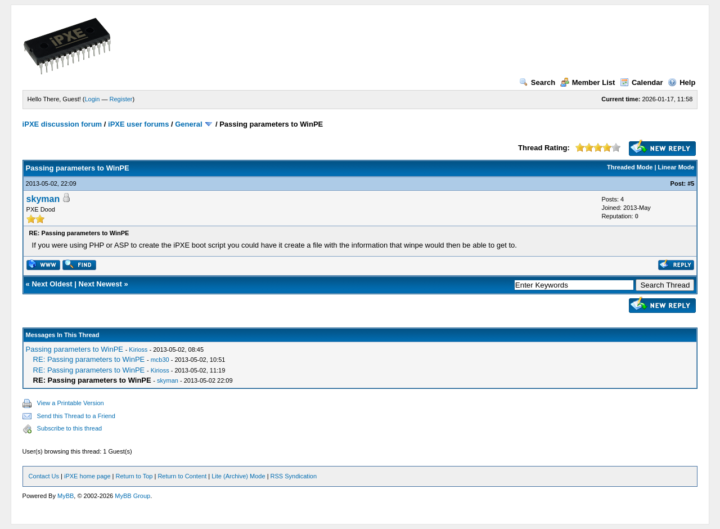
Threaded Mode (629, 167)
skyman (43, 199)
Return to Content (182, 476)
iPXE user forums (138, 124)
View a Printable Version (70, 403)
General (188, 124)
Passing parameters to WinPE (74, 349)
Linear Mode (676, 167)
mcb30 (160, 359)
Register (121, 99)
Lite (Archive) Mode (238, 476)
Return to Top (134, 476)
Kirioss (138, 349)
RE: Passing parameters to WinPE (89, 359)
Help (681, 82)
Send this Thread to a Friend (76, 416)
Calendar (641, 82)
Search (537, 82)
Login (92, 99)
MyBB (65, 495)
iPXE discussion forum (62, 124)
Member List (587, 82)
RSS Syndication (294, 476)
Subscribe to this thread (69, 428)
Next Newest (100, 284)
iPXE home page (87, 476)
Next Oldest (52, 284)
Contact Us (44, 476)
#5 (690, 183)
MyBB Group (132, 495)
